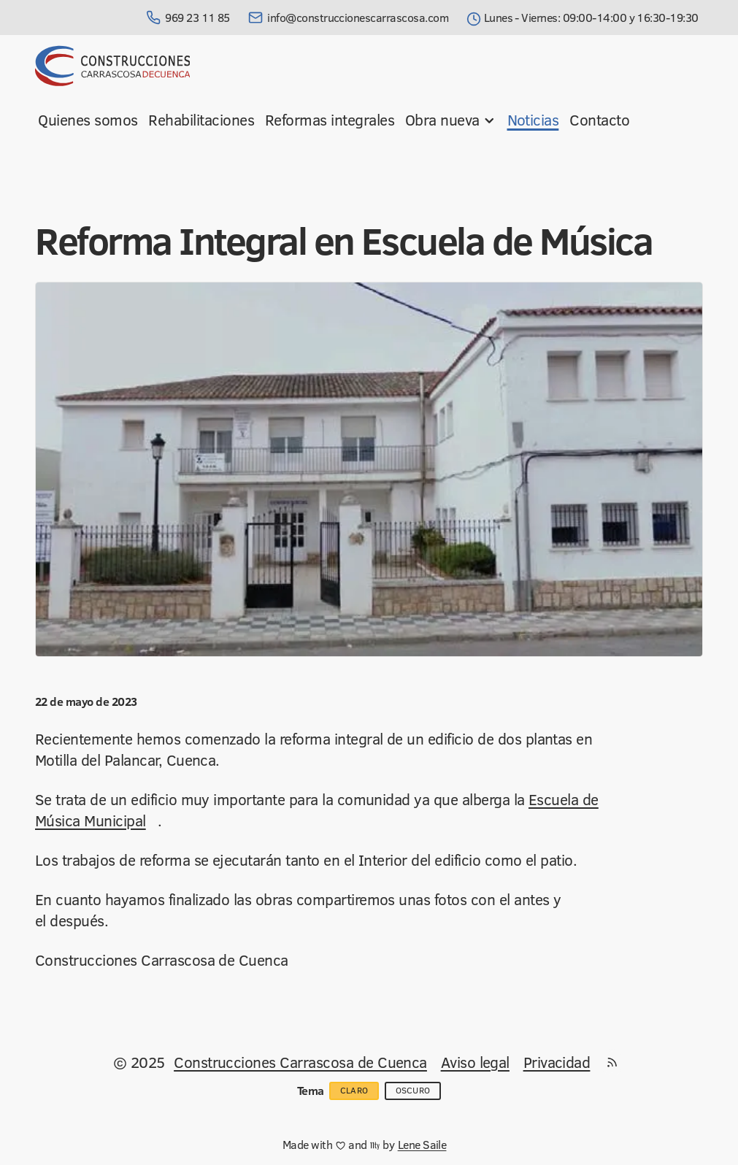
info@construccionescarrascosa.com (348, 17)
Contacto (599, 120)
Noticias (533, 120)
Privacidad (557, 1062)
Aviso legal (475, 1062)
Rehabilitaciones (201, 120)
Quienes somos (87, 120)
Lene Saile (422, 1145)
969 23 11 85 (188, 17)
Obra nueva (450, 120)
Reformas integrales (329, 120)
